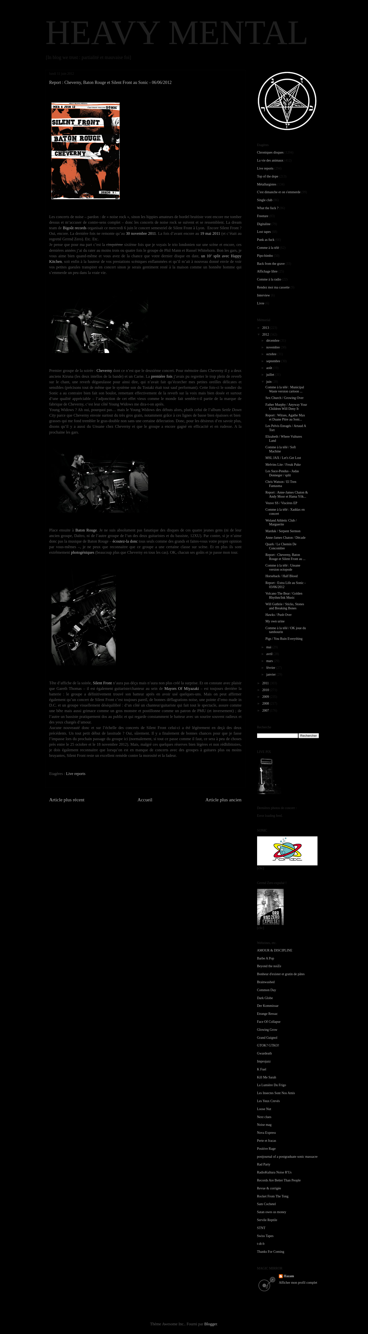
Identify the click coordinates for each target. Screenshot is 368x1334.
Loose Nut (264, 1109)
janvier (271, 674)
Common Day (266, 990)
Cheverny (104, 370)
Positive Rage (266, 1148)
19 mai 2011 (210, 233)
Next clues (264, 1117)
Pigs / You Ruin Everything (284, 639)
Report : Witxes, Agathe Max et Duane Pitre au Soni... (285, 417)
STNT (261, 1228)
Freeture (262, 216)
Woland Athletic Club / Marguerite (280, 522)
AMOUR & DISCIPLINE (274, 950)
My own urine (274, 621)
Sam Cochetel (266, 1204)
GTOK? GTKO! (268, 1045)
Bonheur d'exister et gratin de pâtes (281, 974)
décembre (273, 340)
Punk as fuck (265, 240)
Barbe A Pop (265, 958)
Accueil (144, 799)
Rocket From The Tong (273, 1196)
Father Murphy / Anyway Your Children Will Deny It (286, 407)
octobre (271, 354)
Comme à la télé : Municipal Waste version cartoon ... (284, 389)
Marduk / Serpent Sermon (282, 531)
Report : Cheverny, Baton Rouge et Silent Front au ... (285, 557)
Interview (263, 295)
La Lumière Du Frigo (271, 1085)
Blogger (210, 1324)
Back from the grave (271, 263)
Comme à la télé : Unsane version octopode (282, 567)
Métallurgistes (266, 184)
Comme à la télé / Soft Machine (280, 449)
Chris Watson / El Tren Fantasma (280, 484)
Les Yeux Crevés (268, 1101)
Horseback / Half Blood (281, 576)
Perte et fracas (266, 1140)
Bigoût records (75, 228)
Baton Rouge (86, 530)
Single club (264, 200)
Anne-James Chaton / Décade (285, 537)
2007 (266, 710)
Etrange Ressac (267, 1014)
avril (269, 654)
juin (269, 381)
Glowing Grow (267, 1030)
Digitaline (264, 224)
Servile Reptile (267, 1220)
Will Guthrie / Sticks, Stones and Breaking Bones (284, 606)
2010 (266, 690)
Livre (260, 303)
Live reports (75, 773)
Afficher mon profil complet (298, 1282)
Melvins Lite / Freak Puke (283, 464)
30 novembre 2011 (141, 233)
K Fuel (262, 1069)
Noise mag (264, 1125)
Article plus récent (67, 799)
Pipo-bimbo (265, 256)
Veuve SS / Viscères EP (281, 503)
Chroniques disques (270, 152)
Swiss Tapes (265, 1236)
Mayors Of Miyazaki (181, 688)
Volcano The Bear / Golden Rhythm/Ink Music (283, 595)
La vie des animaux (270, 160)
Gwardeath (264, 1053)
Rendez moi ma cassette (273, 287)
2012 (266, 334)
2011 (266, 683)
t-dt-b (261, 1244)
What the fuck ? (268, 208)
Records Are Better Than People (279, 1180)
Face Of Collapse (269, 1022)
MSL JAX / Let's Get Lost (283, 458)
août (269, 368)
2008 (266, 703)
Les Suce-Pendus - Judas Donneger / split (282, 473)
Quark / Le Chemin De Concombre (280, 546)
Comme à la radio (269, 279)
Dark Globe (265, 998)
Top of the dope (267, 176)
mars (270, 661)
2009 (266, 697)
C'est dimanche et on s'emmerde (279, 192)
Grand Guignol (267, 1037)
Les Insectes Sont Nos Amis (276, 1093)
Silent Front (102, 683)
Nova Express (266, 1133)
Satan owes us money (271, 1212)
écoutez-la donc (125, 541)
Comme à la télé (268, 248)
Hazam (289, 1276)
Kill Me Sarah (266, 1077)
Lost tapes (264, 232)
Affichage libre (267, 271)
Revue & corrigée (269, 1188)
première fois (161, 376)
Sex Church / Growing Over (284, 398)
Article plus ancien (223, 799)
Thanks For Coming (270, 1251)
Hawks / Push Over (278, 615)
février (271, 668)
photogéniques (82, 552)
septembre (273, 361)
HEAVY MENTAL (177, 32)
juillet (270, 374)
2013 (266, 328)
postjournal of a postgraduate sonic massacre (287, 1156)
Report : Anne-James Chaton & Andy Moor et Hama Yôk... (286, 494)
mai (269, 647)
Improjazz (264, 1061)
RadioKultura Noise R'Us (274, 1172)
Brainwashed (266, 982)
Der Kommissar (268, 1006)
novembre (273, 347)
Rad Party (264, 1164)
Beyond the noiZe (269, 966)
